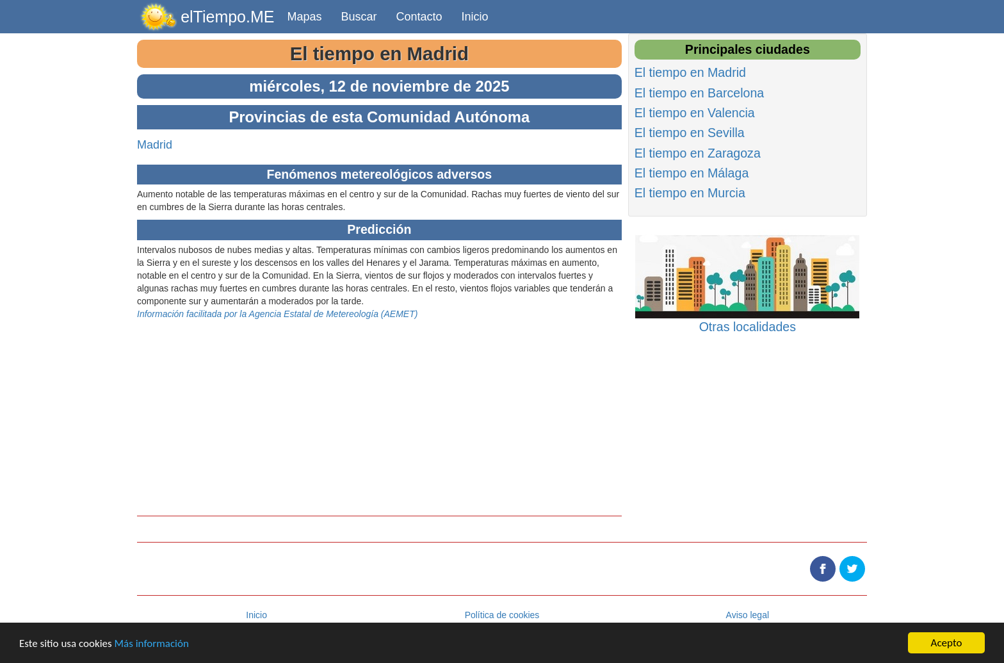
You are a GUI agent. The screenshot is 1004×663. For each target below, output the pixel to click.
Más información (152, 643)
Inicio (475, 16)
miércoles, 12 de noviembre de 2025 (379, 86)
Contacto (419, 16)
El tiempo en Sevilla (690, 133)
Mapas (304, 16)
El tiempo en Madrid (379, 53)
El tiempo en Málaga (692, 173)
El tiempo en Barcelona (700, 93)
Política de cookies (502, 615)
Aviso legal (747, 615)
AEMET (399, 314)
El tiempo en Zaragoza (698, 153)
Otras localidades (747, 327)
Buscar (359, 16)
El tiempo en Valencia (695, 113)
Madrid (154, 144)
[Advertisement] (379, 410)
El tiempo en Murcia (690, 193)
